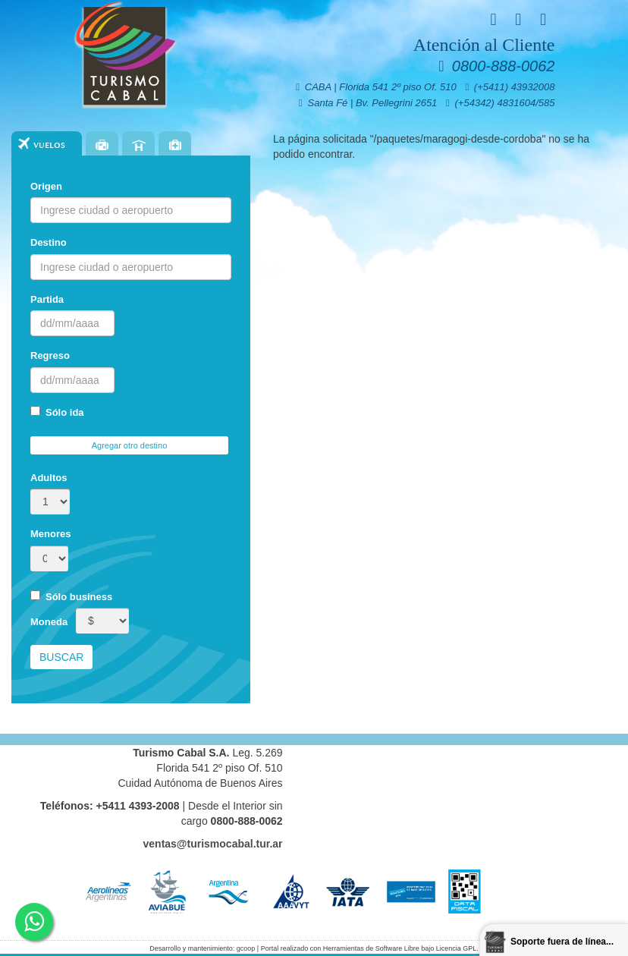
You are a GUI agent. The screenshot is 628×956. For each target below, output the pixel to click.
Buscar (61, 657)
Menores (50, 533)
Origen (46, 186)
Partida (47, 299)
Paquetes (102, 145)
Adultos (48, 477)
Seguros (174, 145)
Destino (48, 242)
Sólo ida (57, 412)
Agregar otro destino (130, 445)
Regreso (50, 355)
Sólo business (71, 596)
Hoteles (138, 145)
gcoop (246, 948)
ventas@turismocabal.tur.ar (213, 844)
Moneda (49, 621)
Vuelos (49, 145)
